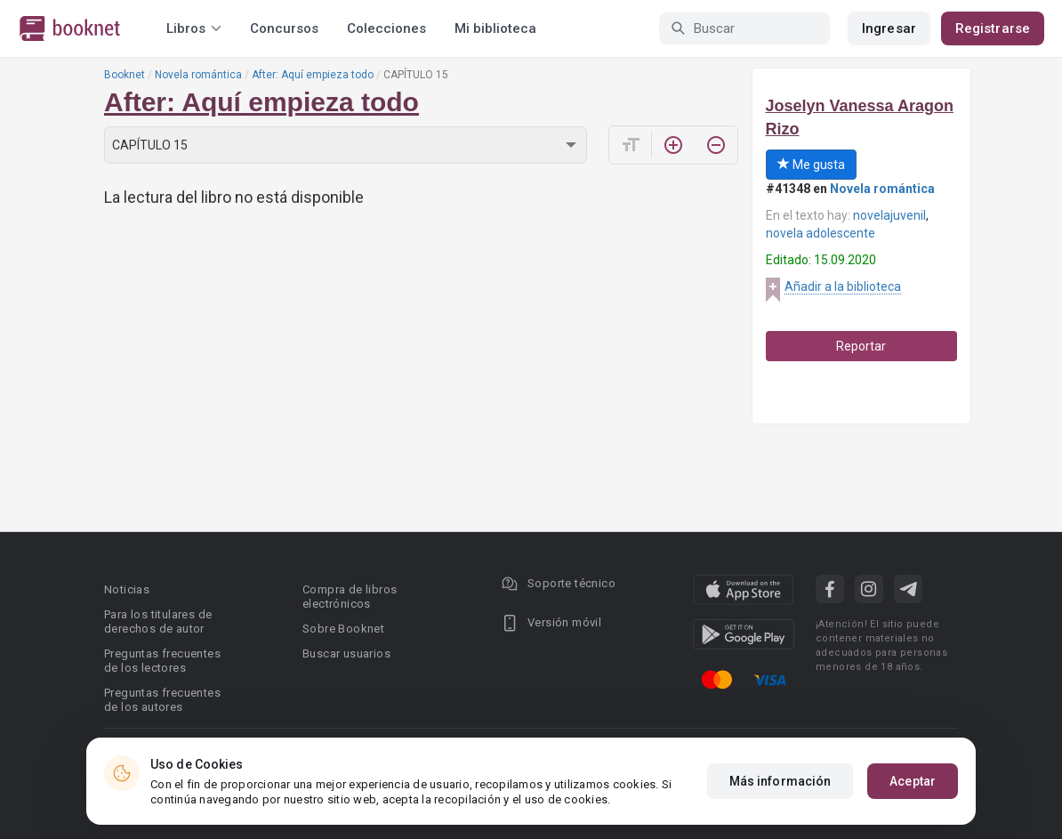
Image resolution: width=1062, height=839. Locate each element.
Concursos (284, 28)
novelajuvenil (889, 215)
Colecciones (386, 28)
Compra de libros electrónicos (349, 596)
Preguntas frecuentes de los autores (162, 700)
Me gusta (811, 164)
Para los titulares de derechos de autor (158, 621)
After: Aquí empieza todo (313, 75)
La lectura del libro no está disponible (234, 197)
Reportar (861, 346)
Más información (780, 781)
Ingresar (889, 28)
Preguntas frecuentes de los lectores (162, 660)
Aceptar (912, 781)
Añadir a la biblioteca (842, 286)
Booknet (124, 75)
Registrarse (992, 28)
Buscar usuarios (346, 653)
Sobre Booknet (343, 628)
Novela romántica (198, 75)
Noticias (126, 589)
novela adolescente (820, 233)
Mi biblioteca (495, 28)
